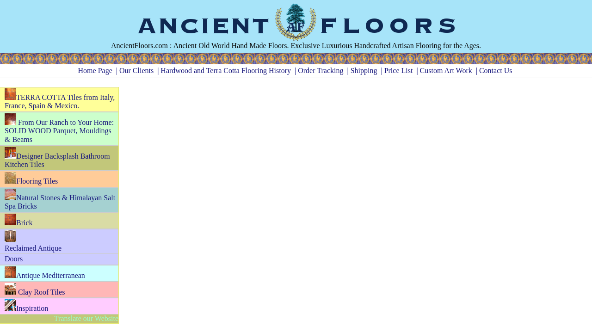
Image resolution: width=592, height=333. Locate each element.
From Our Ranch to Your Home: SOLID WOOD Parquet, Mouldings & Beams (59, 128)
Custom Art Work (446, 70)
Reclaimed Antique (33, 248)
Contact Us (495, 70)
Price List (398, 70)
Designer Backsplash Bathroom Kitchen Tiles (57, 158)
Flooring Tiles (31, 178)
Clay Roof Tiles (35, 289)
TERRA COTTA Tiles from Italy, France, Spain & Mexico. (60, 99)
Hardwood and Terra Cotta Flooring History (225, 70)
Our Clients (136, 70)
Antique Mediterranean (45, 272)
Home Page (95, 70)
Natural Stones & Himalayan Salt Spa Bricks (60, 199)
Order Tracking (320, 70)
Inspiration (26, 305)
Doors (14, 259)
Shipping (364, 70)
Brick (19, 220)
